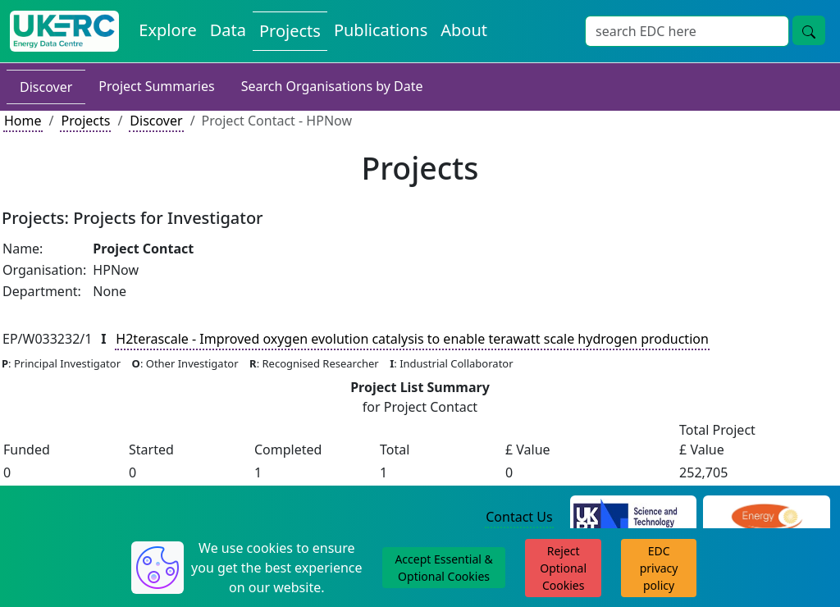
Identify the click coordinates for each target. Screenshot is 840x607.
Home (23, 121)
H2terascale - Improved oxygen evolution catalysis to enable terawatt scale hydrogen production (412, 339)
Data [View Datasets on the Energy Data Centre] (228, 30)
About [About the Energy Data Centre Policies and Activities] (464, 30)
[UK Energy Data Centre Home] (64, 31)
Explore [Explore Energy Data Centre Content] (167, 30)
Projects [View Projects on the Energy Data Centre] (290, 31)
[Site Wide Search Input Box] (687, 31)
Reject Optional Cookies (563, 568)
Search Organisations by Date (332, 86)
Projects (85, 121)
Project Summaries (156, 86)
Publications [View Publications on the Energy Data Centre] (380, 30)
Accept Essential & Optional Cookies (443, 567)
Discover (46, 87)
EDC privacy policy (659, 568)
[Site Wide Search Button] (808, 30)
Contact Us (519, 517)
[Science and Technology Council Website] (633, 518)
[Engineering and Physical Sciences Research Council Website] (766, 518)
